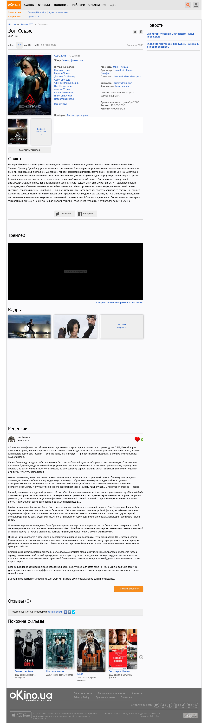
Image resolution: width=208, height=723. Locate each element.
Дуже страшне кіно (58, 12)
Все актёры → (61, 104)
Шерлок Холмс (55, 671)
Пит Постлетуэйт (63, 86)
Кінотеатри (97, 5)
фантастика (77, 60)
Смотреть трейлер (29, 150)
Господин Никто (119, 671)
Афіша (29, 5)
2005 (63, 56)
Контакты (137, 693)
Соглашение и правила (111, 693)
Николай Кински (63, 96)
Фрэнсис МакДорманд (66, 83)
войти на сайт (54, 611)
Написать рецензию (129, 589)
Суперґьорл (33, 16)
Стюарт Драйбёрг (122, 83)
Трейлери (77, 5)
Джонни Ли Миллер (64, 76)
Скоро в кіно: (15, 16)
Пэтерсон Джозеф (64, 99)
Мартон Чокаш (62, 73)
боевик (66, 60)
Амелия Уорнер (62, 89)
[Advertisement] (75, 382)
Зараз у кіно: (14, 12)
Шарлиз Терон (62, 70)
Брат (80, 674)
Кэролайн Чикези (63, 92)
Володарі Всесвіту (37, 12)
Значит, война (24, 671)
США (56, 56)
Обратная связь (83, 693)
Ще (112, 5)
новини (60, 5)
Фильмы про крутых (77, 115)
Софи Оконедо (62, 80)
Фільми (44, 5)
